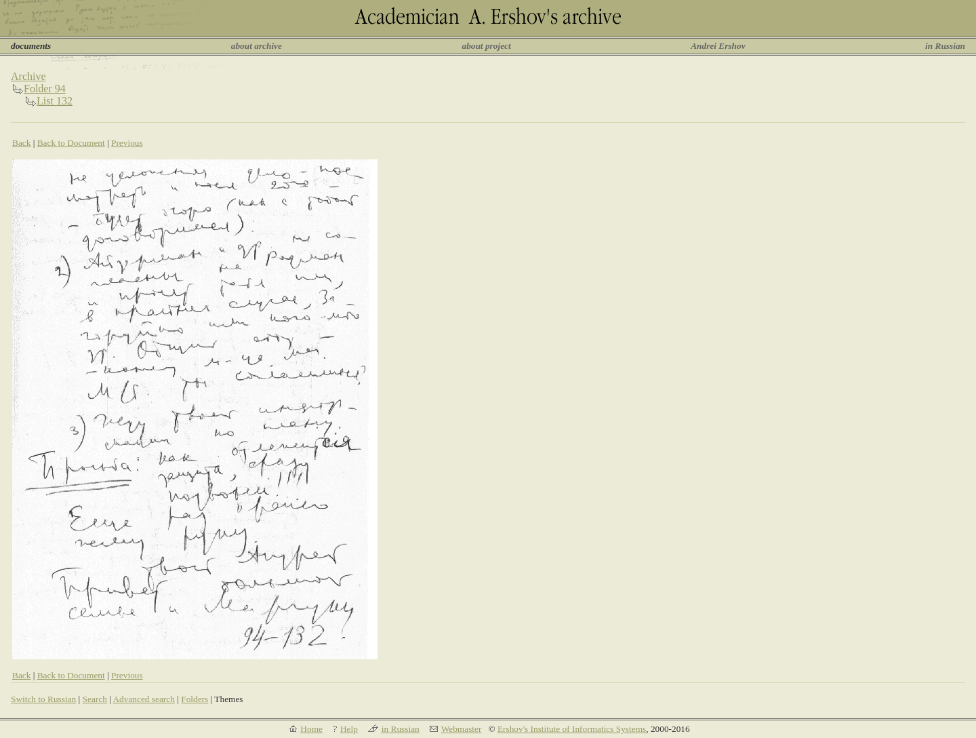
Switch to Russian (43, 699)
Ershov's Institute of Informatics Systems (571, 729)
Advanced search (143, 699)
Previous (127, 143)
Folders (194, 699)
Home (311, 729)
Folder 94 (45, 88)
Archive (28, 76)
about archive (256, 46)
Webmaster (461, 729)
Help (349, 729)
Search (95, 699)
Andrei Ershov (718, 46)
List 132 (55, 100)
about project (486, 46)
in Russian (945, 46)
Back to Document (71, 143)
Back (21, 143)
